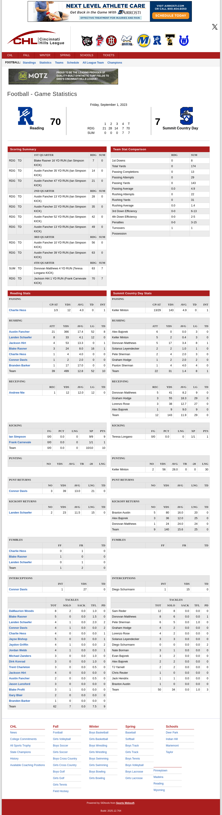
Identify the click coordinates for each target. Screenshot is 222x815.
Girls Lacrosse (134, 778)
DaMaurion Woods (21, 611)
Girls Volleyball (62, 739)
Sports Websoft (125, 803)
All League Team (93, 62)
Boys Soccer (60, 745)
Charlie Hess (17, 310)
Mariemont (172, 745)
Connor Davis (18, 359)
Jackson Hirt (17, 343)
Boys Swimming (98, 758)
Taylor (169, 752)
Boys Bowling (97, 771)
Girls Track (132, 752)
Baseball (131, 732)
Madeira (158, 777)
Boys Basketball (98, 732)
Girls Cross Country (65, 765)
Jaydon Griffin (18, 644)
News (13, 732)
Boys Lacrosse (134, 771)
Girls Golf (58, 778)
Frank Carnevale (20, 442)
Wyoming (159, 790)
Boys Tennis (133, 758)
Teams (59, 62)
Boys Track (132, 745)
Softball (130, 739)
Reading (159, 783)
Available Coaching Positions (27, 765)
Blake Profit (17, 689)
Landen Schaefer (20, 337)
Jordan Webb (18, 650)
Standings (29, 62)
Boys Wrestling (98, 745)
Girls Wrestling (98, 752)
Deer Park (172, 732)
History (14, 758)
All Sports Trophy (20, 745)
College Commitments (23, 739)
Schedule (73, 62)
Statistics (45, 62)
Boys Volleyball (135, 765)
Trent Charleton (19, 667)
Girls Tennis (60, 784)
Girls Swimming (98, 765)
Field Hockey (61, 791)
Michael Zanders (20, 656)
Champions (115, 62)
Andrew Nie (17, 392)
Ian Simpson (17, 436)
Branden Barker (19, 365)
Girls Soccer (60, 752)
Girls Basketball (98, 739)
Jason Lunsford (19, 684)
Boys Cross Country (65, 758)
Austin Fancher (19, 331)
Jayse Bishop (18, 639)
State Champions (20, 752)
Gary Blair (15, 695)
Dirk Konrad (17, 661)
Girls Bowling (97, 778)
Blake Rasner (18, 348)
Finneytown (160, 770)
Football (58, 732)
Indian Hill (172, 739)
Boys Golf (59, 771)
